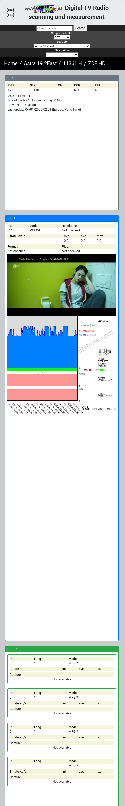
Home (11, 63)
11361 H (72, 63)
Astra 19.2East (40, 63)
